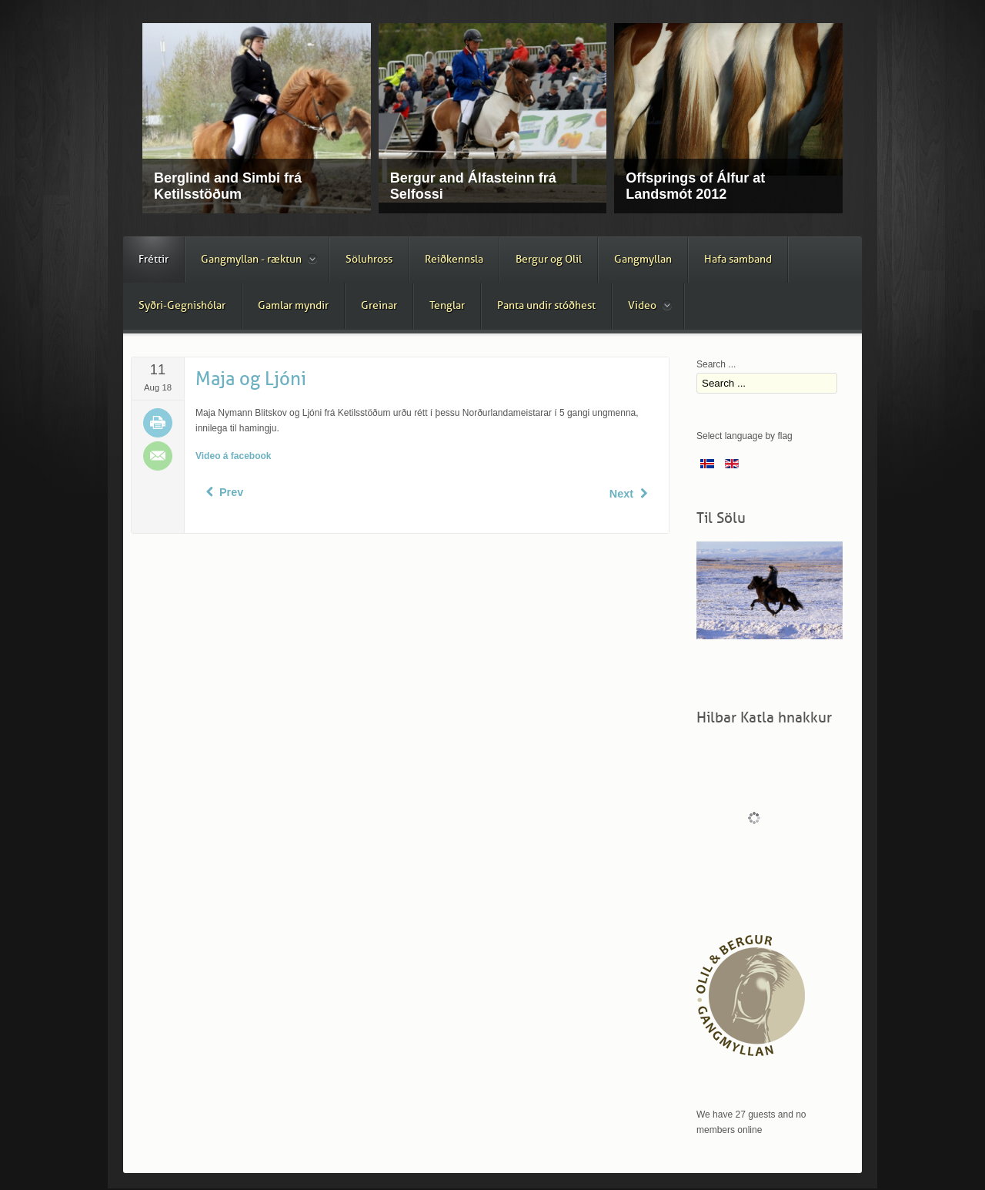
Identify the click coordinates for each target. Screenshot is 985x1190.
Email (157, 456)
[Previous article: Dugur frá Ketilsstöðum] (223, 492)
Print (157, 422)
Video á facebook (233, 456)
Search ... (716, 364)
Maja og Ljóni (250, 379)
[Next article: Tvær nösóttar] (630, 493)
